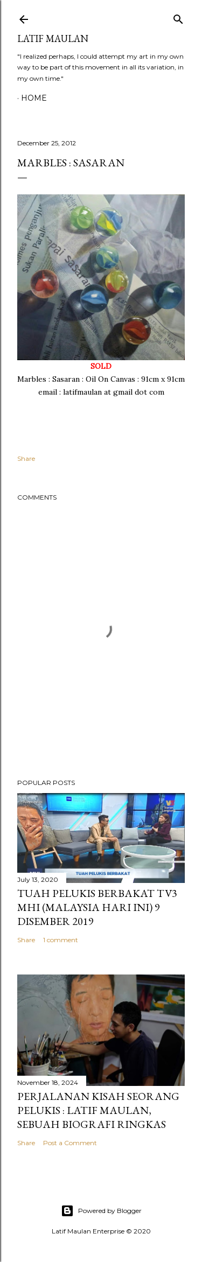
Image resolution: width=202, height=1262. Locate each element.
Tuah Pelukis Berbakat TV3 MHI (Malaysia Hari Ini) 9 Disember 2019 (97, 907)
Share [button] (26, 458)
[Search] (178, 16)
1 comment (60, 940)
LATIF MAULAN (52, 38)
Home (34, 98)
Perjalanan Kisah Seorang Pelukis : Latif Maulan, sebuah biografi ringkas (98, 1110)
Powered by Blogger (101, 1210)
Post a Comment (70, 1143)
